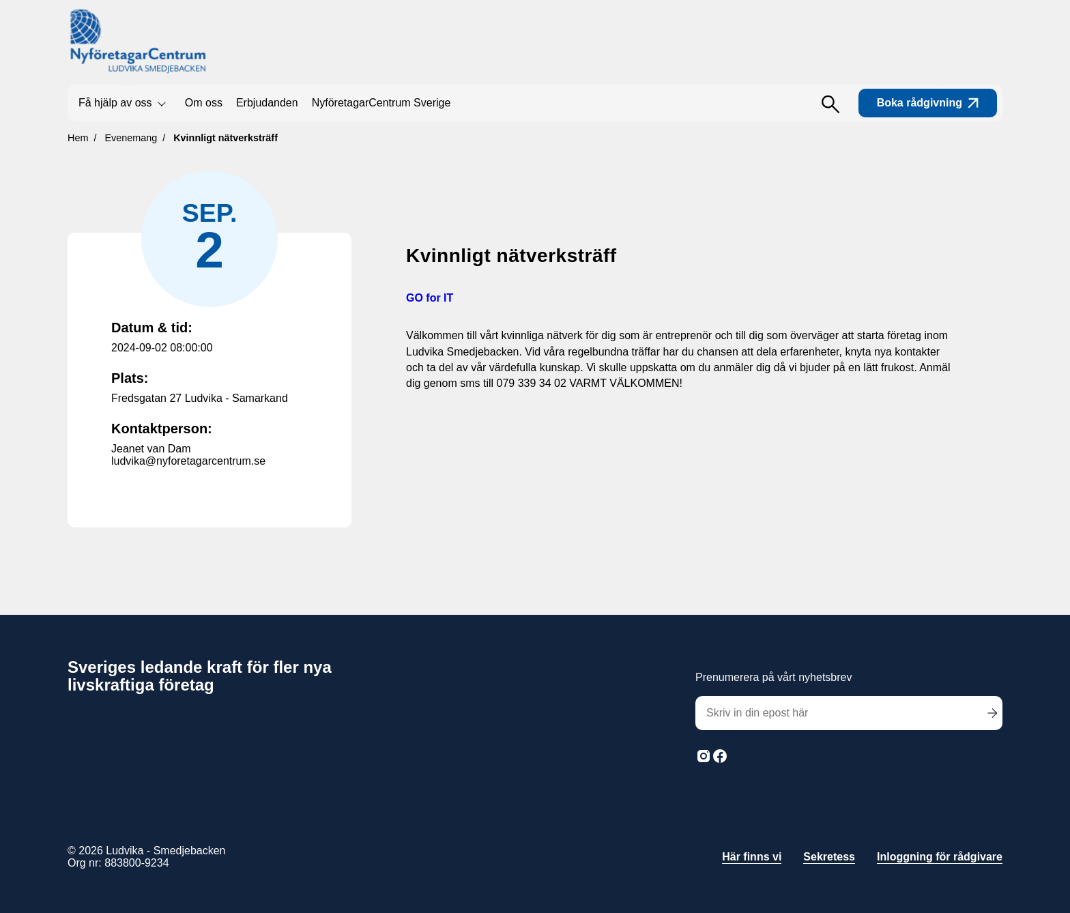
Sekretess (829, 857)
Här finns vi (751, 857)
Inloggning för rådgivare (939, 857)
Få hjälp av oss (115, 102)
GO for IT (429, 298)
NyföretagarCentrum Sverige (381, 102)
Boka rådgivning (928, 102)
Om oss (203, 102)
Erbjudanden (267, 102)
